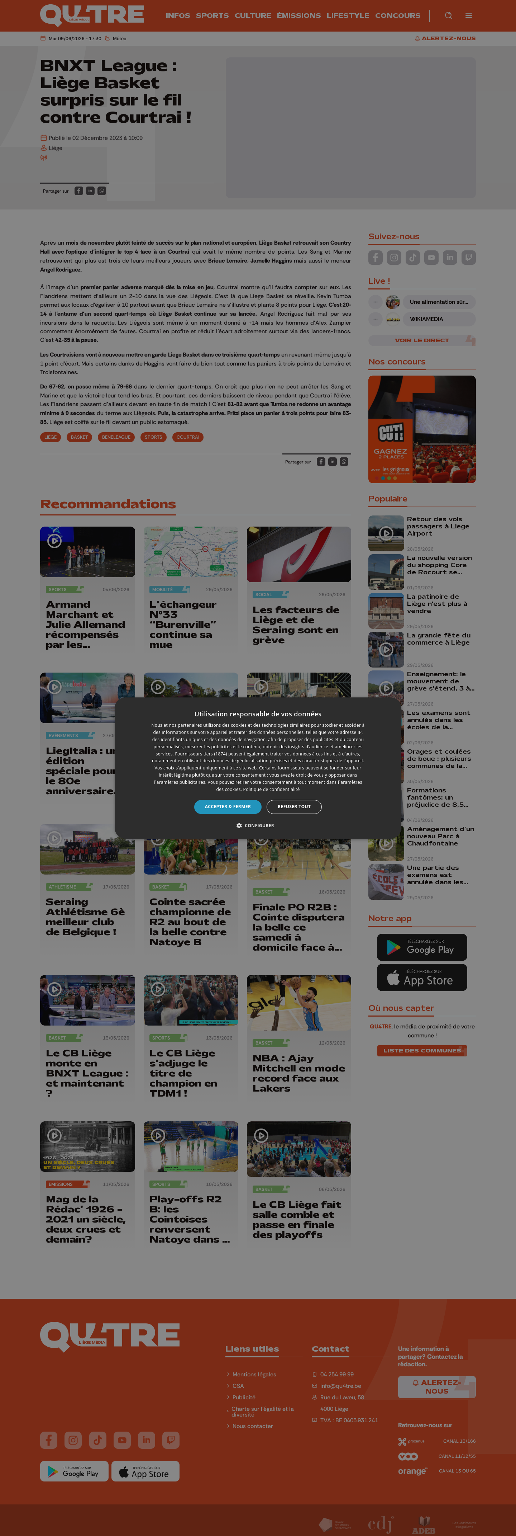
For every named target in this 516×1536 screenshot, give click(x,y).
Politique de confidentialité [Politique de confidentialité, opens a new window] (271, 789)
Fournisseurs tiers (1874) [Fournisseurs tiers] (201, 754)
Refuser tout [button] (294, 807)
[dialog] (258, 768)
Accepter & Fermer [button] (228, 807)
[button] (258, 825)
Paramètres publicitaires (179, 782)
